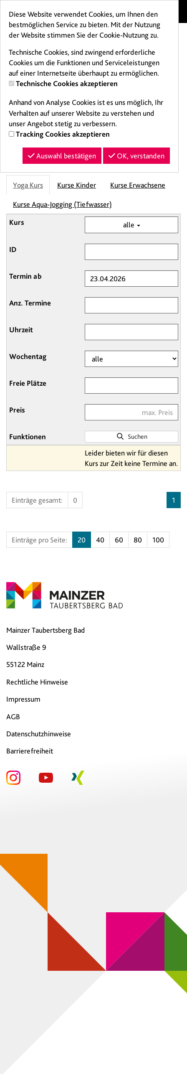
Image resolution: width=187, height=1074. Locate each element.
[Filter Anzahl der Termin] (131, 305)
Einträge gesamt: (37, 500)
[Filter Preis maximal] (131, 412)
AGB (13, 716)
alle (131, 224)
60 (119, 539)
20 (82, 539)
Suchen (131, 436)
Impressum (23, 699)
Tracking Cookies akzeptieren (63, 134)
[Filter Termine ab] (131, 278)
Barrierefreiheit (29, 750)
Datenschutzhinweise (38, 733)
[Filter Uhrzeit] (131, 332)
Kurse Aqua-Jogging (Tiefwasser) (62, 204)
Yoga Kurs (28, 185)
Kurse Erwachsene (137, 185)
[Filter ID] (131, 252)
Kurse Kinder (76, 185)
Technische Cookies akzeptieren (67, 83)
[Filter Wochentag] (131, 359)
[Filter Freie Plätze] (131, 385)
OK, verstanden (136, 155)
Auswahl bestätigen (62, 155)
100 (158, 539)
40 (100, 539)
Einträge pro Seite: (39, 539)
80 (138, 539)
